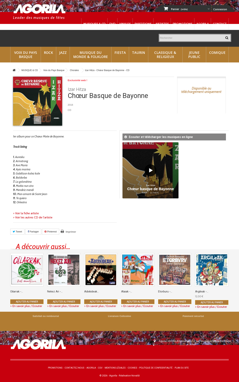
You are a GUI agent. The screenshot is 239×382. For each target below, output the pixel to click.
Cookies (132, 367)
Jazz (63, 52)
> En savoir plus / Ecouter (26, 306)
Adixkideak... (91, 291)
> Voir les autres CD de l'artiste (32, 217)
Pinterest (50, 231)
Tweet (17, 231)
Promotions (182, 24)
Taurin (138, 52)
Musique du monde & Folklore (90, 54)
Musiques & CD (94, 24)
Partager (33, 231)
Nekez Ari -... (55, 291)
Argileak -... (201, 291)
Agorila (202, 24)
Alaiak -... (126, 291)
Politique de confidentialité (156, 367)
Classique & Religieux (165, 54)
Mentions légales (115, 367)
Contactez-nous (74, 367)
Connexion (220, 9)
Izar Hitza (77, 89)
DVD (112, 24)
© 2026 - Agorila (109, 375)
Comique (217, 52)
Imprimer (71, 231)
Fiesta (120, 52)
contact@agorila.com (179, 351)
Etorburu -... (165, 291)
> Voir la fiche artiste (26, 213)
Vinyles (125, 24)
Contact (220, 24)
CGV (100, 367)
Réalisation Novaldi (129, 375)
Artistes (162, 24)
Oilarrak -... (16, 291)
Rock (48, 52)
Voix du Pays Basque (25, 54)
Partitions (143, 24)
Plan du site (182, 367)
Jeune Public (194, 54)
